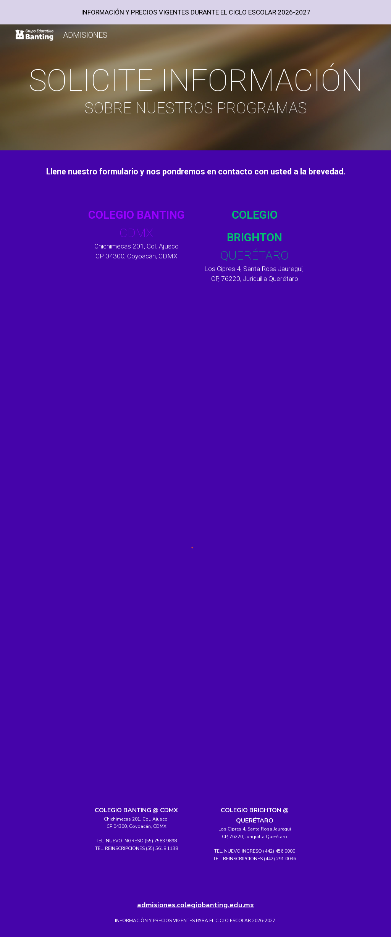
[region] (195, 12)
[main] (195, 89)
